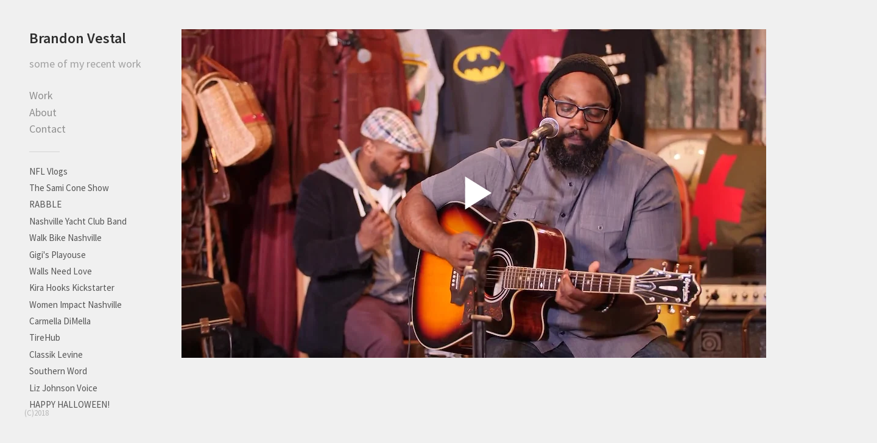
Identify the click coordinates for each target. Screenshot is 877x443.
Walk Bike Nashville (65, 237)
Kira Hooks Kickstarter (71, 287)
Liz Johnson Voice (63, 388)
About (43, 112)
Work (41, 95)
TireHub (44, 337)
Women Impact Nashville (75, 304)
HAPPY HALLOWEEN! (69, 404)
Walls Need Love (60, 271)
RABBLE (45, 204)
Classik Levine (56, 354)
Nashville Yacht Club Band (78, 221)
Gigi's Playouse (57, 254)
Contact (47, 129)
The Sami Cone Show (69, 188)
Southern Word (58, 371)
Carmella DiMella (60, 321)
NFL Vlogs (48, 171)
